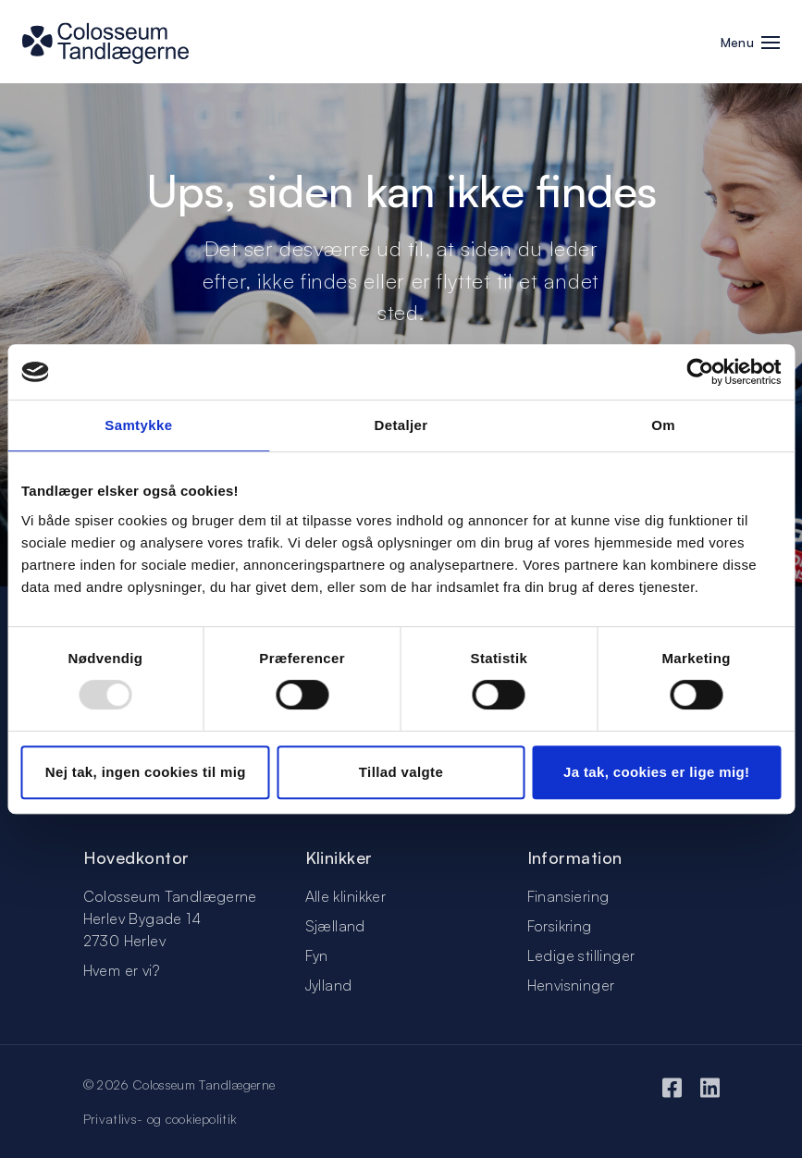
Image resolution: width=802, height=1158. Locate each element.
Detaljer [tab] (400, 425)
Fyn (316, 955)
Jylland (328, 985)
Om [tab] (663, 425)
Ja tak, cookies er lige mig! (656, 772)
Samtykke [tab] (138, 425)
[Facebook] (672, 1087)
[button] (770, 44)
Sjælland (335, 926)
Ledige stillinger (581, 955)
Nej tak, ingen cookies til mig (145, 772)
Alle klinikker (346, 896)
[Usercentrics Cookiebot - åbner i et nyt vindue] (700, 372)
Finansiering (568, 896)
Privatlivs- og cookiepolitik (160, 1119)
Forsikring (559, 926)
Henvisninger (571, 985)
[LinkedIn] (710, 1087)
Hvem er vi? (121, 970)
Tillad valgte (401, 772)
